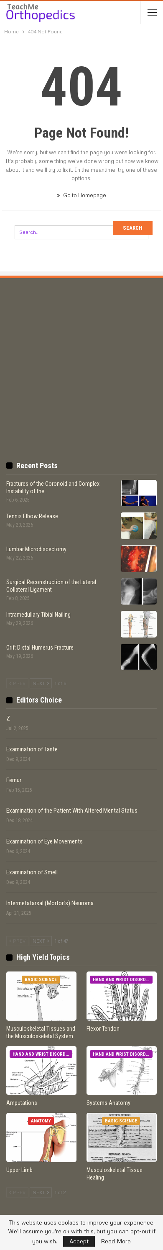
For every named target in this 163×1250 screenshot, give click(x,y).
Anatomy (41, 1121)
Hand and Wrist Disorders (123, 979)
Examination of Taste (32, 749)
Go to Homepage (81, 195)
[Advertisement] (81, 357)
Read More (116, 1241)
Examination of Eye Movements (44, 841)
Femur (13, 780)
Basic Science (41, 979)
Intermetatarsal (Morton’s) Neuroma (50, 903)
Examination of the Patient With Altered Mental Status (72, 810)
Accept (79, 1241)
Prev (17, 683)
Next (41, 683)
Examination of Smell (32, 872)
